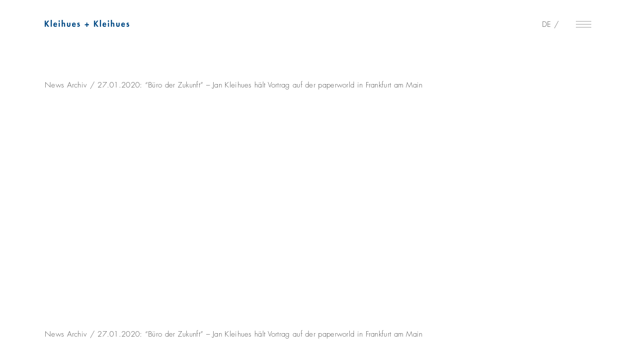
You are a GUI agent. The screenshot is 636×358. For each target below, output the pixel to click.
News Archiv (66, 85)
